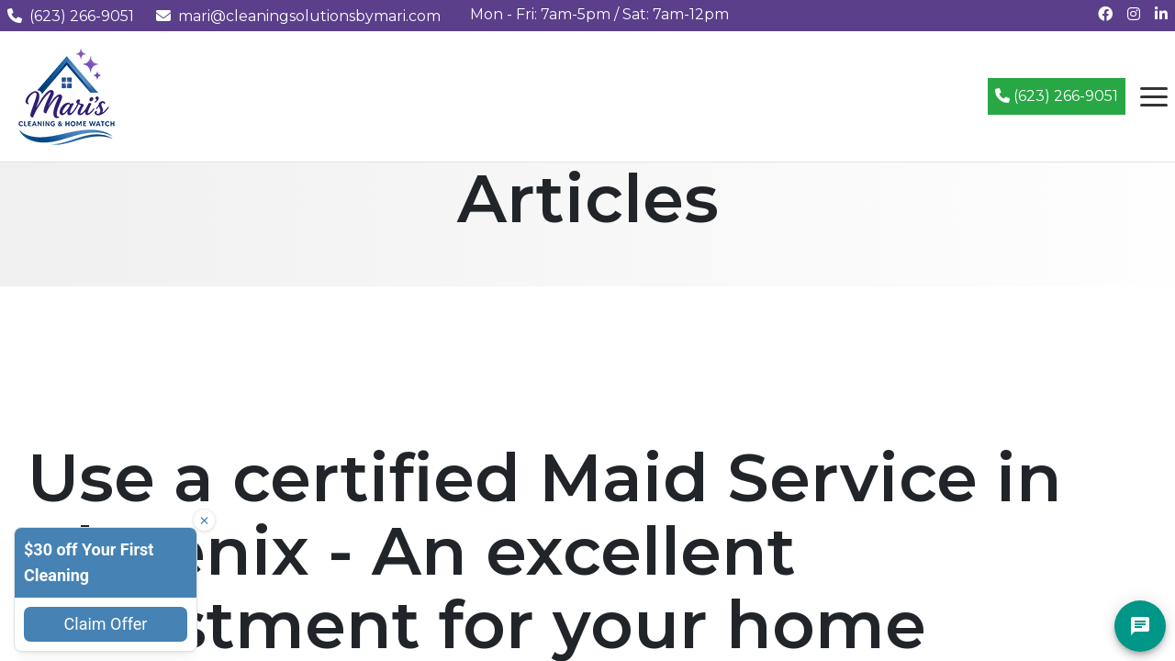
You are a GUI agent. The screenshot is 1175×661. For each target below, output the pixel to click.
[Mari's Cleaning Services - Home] (67, 95)
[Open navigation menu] (1154, 96)
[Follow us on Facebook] (1105, 14)
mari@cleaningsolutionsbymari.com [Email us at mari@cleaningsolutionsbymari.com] (298, 16)
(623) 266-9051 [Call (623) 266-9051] (1056, 96)
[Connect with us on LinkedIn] (1161, 14)
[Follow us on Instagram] (1133, 14)
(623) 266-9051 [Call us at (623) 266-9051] (70, 16)
